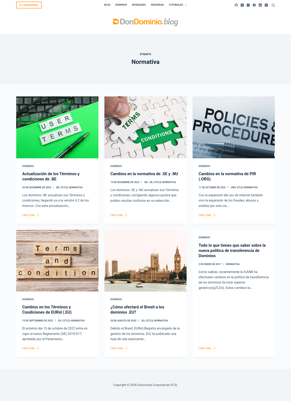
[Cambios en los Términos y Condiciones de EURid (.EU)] (57, 261)
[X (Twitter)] (242, 5)
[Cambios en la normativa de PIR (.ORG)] (234, 127)
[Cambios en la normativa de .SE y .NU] (145, 127)
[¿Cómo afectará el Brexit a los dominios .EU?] (145, 261)
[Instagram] (248, 5)
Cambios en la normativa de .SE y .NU (144, 173)
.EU (59, 320)
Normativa (76, 187)
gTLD (240, 187)
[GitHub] (236, 5)
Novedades (139, 4)
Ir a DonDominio (29, 4)
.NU (146, 182)
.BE (57, 187)
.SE (151, 182)
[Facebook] (254, 5)
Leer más (30, 215)
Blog (107, 4)
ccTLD (64, 187)
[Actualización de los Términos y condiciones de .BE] (57, 127)
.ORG (233, 187)
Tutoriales (178, 5)
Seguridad (157, 4)
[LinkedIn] (260, 5)
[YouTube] (266, 5)
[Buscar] (273, 5)
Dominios (121, 4)
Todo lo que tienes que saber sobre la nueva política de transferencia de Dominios (232, 250)
